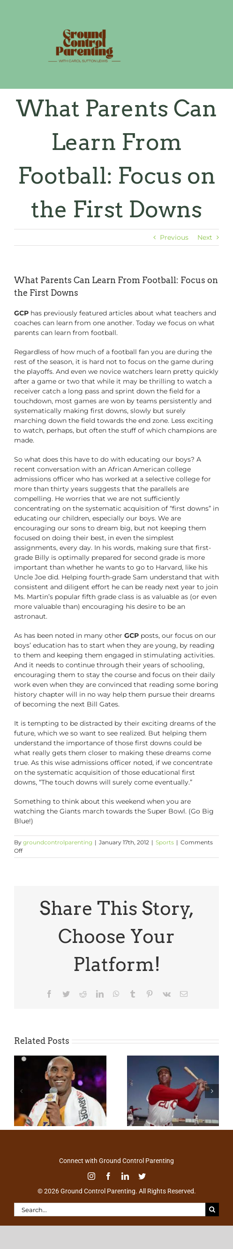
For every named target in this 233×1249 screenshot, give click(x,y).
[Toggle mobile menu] (214, 39)
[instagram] (91, 1176)
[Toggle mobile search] (195, 39)
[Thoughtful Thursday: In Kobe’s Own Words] (60, 1060)
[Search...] (109, 1209)
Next (204, 237)
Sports (165, 842)
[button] (21, 1091)
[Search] (212, 1209)
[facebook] (108, 1176)
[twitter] (142, 1176)
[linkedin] (125, 1176)
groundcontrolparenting (57, 842)
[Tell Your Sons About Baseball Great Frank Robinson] (173, 1060)
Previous (174, 237)
